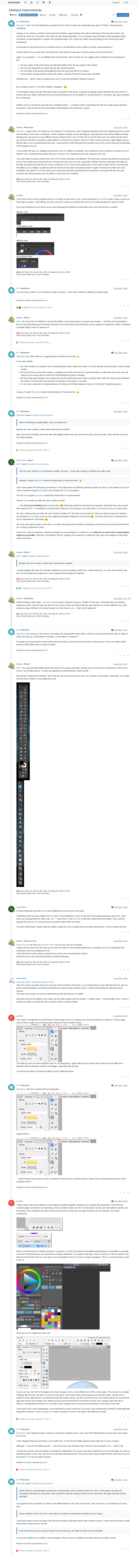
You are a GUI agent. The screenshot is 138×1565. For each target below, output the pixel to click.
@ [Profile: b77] (19, 321)
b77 (17, 22)
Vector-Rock (21, 460)
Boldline (19, 127)
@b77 (27, 318)
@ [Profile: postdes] (20, 25)
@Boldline (25, 288)
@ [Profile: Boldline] (20, 356)
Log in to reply (123, 15)
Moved (13, 15)
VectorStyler (14, 2)
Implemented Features (28, 15)
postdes (19, 1016)
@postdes (25, 22)
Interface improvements (42, 415)
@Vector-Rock (30, 941)
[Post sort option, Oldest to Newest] (113, 15)
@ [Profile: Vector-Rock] (22, 945)
